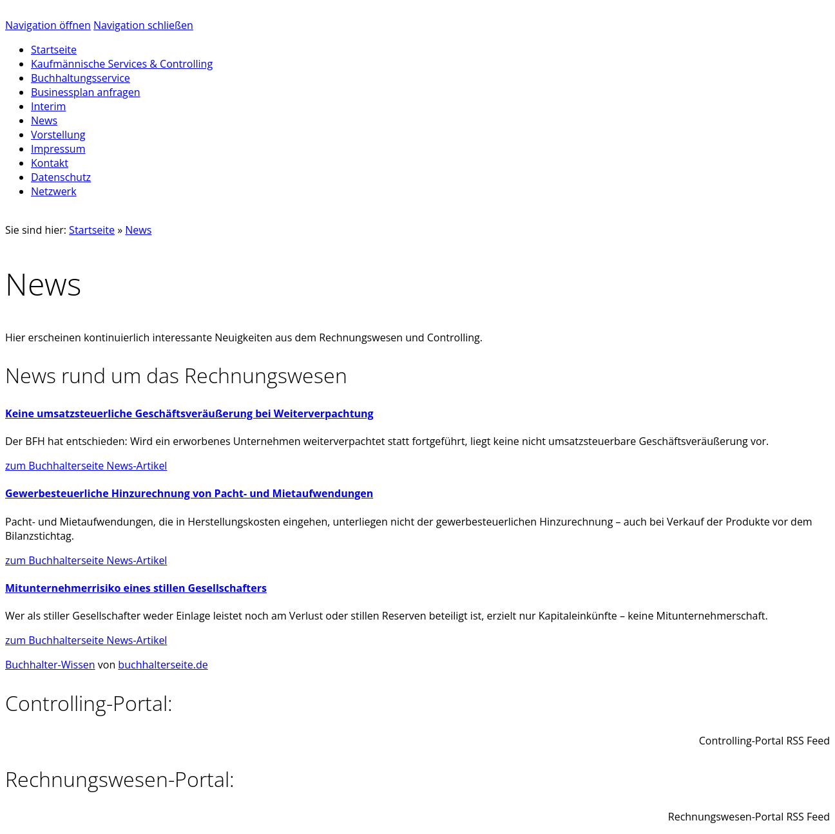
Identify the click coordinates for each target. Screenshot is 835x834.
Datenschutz (61, 177)
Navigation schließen (143, 25)
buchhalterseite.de (162, 665)
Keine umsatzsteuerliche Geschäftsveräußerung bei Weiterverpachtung (189, 413)
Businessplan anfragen (85, 92)
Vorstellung (58, 135)
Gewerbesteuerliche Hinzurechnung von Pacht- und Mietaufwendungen (189, 493)
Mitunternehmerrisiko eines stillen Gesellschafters (136, 588)
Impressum (58, 149)
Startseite (92, 230)
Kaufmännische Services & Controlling (122, 64)
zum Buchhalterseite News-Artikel (86, 466)
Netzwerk (54, 191)
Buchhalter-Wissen (50, 665)
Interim (48, 106)
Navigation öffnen (48, 25)
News (44, 120)
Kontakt (49, 163)
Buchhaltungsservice (80, 78)
